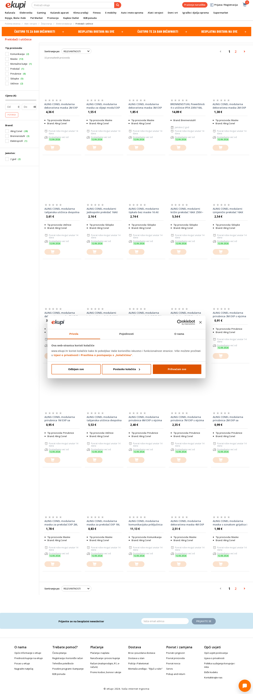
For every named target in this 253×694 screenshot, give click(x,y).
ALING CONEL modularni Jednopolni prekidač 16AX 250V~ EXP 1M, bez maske (102, 210)
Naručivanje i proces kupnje (105, 658)
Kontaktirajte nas (213, 677)
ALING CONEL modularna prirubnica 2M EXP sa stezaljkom (228, 418)
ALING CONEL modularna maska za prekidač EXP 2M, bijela (145, 314)
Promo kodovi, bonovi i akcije (105, 672)
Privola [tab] (73, 333)
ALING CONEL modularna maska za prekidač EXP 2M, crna (61, 522)
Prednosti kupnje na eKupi (28, 658)
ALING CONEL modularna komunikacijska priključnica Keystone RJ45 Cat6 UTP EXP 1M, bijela (146, 522)
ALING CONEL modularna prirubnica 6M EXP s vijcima (145, 418)
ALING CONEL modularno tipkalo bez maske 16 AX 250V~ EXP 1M (144, 210)
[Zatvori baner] (200, 322)
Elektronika (26, 12)
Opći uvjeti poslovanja (216, 652)
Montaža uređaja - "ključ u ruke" (145, 668)
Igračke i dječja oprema (195, 12)
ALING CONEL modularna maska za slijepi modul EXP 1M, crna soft (103, 105)
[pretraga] (117, 5)
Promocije (53, 18)
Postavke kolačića (126, 369)
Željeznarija (46, 23)
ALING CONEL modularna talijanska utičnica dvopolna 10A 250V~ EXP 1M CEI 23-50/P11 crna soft (104, 418)
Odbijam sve (76, 369)
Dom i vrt (173, 12)
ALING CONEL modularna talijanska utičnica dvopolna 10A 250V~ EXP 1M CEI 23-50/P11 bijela (61, 210)
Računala (10, 12)
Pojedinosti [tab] (126, 333)
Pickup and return (175, 674)
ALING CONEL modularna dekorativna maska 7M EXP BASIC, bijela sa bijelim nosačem (61, 314)
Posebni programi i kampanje (68, 668)
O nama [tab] (179, 333)
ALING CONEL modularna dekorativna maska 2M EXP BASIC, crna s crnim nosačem (61, 105)
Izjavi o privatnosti (66, 355)
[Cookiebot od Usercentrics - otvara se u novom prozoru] (179, 322)
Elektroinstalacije (64, 23)
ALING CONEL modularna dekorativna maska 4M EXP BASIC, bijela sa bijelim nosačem (187, 522)
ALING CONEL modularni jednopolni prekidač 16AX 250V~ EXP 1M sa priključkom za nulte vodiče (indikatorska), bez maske (103, 314)
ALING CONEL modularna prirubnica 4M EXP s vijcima (187, 314)
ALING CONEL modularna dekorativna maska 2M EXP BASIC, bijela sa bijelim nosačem (229, 105)
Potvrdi (12, 115)
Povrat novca (173, 663)
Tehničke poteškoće (63, 663)
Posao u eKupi (22, 663)
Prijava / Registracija (223, 5)
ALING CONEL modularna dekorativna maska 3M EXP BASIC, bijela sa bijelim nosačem (145, 105)
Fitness (97, 12)
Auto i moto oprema (132, 12)
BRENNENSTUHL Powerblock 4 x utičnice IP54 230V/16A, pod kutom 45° (187, 105)
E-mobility (110, 12)
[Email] (165, 621)
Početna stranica (12, 23)
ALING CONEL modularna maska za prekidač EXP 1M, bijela (103, 522)
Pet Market (36, 18)
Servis (169, 668)
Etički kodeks (211, 672)
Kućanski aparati (59, 12)
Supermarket (220, 12)
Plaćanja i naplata (99, 652)
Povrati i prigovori (175, 652)
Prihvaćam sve (177, 369)
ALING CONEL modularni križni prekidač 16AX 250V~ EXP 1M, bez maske (187, 210)
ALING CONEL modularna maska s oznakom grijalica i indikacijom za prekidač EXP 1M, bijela (230, 522)
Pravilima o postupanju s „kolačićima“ (106, 355)
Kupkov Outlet (71, 18)
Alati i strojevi (155, 12)
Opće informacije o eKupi (27, 652)
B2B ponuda (90, 18)
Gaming (41, 12)
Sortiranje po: (52, 51)
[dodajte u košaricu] (52, 148)
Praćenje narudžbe (194, 4)
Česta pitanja (59, 652)
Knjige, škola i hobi (15, 18)
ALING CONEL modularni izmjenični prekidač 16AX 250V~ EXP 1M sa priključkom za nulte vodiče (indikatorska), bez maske (229, 210)
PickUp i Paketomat (138, 663)
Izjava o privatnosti (214, 658)
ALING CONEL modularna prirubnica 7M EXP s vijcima (187, 418)
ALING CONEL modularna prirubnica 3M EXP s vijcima (229, 314)
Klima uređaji (80, 12)
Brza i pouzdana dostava (141, 652)
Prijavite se (203, 621)
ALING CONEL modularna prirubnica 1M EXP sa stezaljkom (59, 418)
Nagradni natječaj (23, 668)
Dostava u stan (136, 658)
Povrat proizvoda (175, 658)
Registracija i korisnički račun (67, 658)
